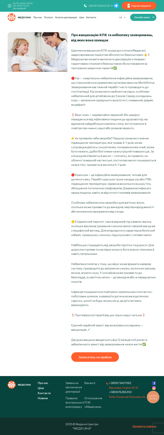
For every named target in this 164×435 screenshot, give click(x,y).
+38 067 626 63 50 (99, 5)
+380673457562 (120, 383)
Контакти (91, 17)
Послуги (48, 17)
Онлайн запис (142, 17)
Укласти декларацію (66, 17)
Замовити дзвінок (144, 426)
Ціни (81, 17)
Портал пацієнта (139, 6)
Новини (43, 398)
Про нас (37, 17)
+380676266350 (120, 392)
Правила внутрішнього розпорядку (75, 402)
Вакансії (89, 383)
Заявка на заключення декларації (73, 387)
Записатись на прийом (95, 357)
